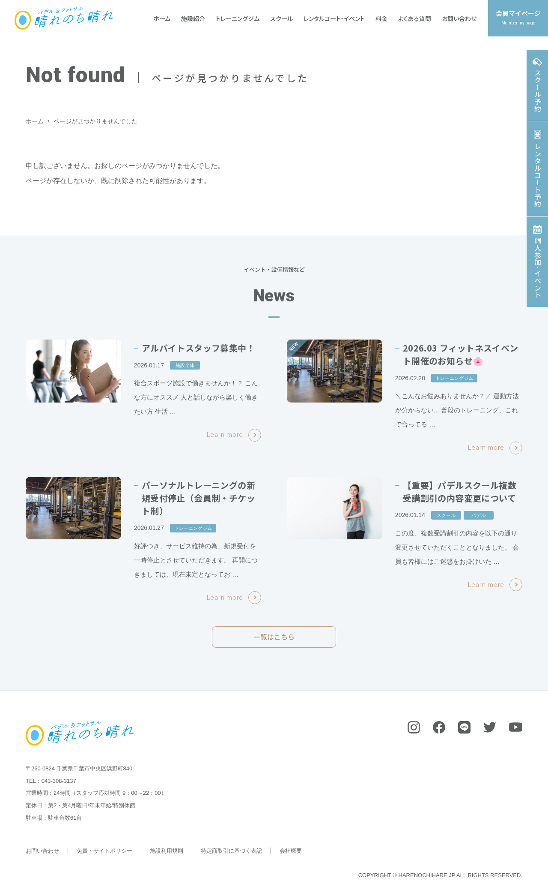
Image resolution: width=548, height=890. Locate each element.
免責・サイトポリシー (104, 851)
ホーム (35, 121)
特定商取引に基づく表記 (231, 851)
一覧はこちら (274, 641)
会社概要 (291, 851)
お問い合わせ (42, 851)
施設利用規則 (166, 851)
